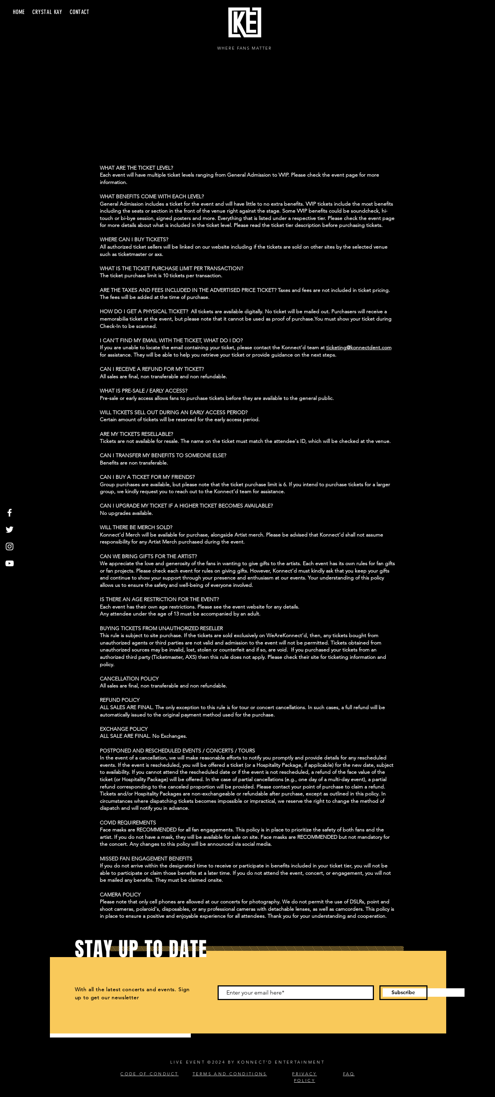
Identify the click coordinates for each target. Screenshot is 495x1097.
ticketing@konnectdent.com (359, 347)
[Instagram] (9, 546)
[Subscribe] (403, 992)
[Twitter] (9, 529)
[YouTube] (9, 563)
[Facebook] (9, 513)
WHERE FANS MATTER (244, 48)
